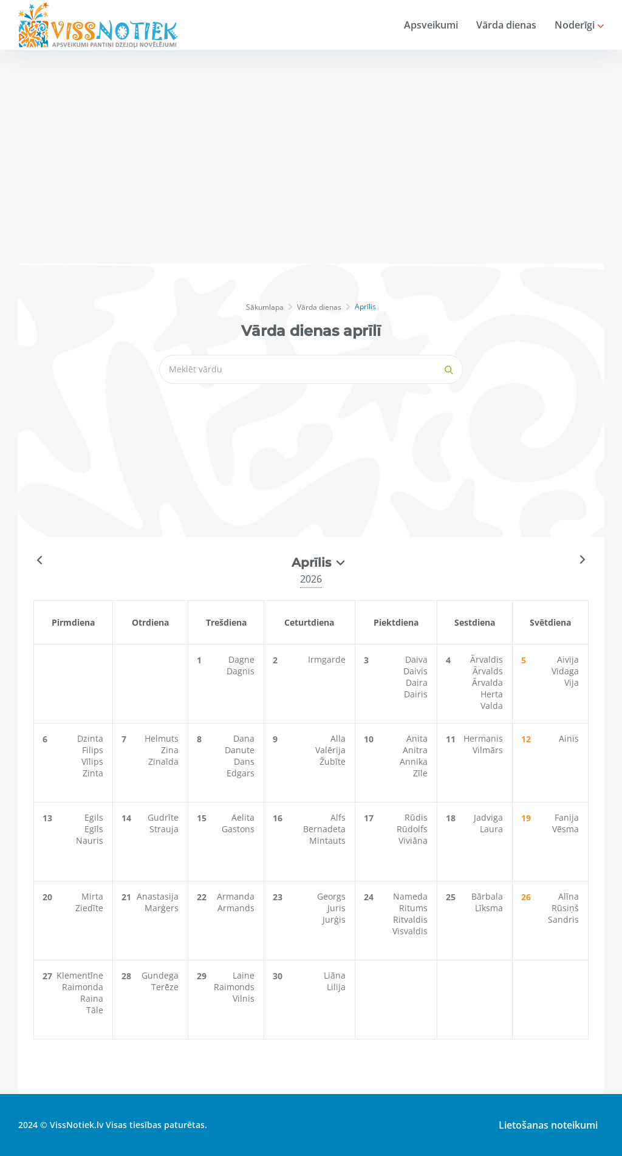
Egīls (93, 829)
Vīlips (92, 761)
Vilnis (244, 998)
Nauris (89, 840)
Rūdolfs (412, 829)
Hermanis (483, 738)
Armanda (236, 896)
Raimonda (82, 987)
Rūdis (416, 817)
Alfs (338, 817)
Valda (491, 705)
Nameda (410, 896)
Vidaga (565, 671)
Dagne (241, 659)
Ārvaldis (486, 659)
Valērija (330, 750)
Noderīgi (579, 25)
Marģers (162, 908)
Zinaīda (163, 761)
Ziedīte (89, 908)
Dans (244, 761)
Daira (417, 682)
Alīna (568, 896)
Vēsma (565, 829)
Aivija (568, 659)
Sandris (563, 919)
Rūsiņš (565, 908)
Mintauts (327, 840)
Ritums (413, 908)
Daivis (415, 671)
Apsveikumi (431, 25)
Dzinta (90, 738)
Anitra (415, 750)
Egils (93, 817)
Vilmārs (488, 750)
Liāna (335, 975)
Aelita (243, 817)
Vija (571, 682)
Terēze (165, 987)
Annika (414, 761)
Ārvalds (488, 671)
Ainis (569, 738)
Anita (417, 738)
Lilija (336, 987)
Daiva (416, 659)
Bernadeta (324, 829)
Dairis (416, 694)
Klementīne (79, 975)
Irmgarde (327, 659)
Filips (92, 750)
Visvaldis (410, 931)
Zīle (420, 773)
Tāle (94, 1010)
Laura (491, 829)
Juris (336, 908)
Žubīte (333, 761)
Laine (244, 975)
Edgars (241, 773)
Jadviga (488, 817)
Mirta (92, 896)
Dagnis (241, 671)
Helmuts (162, 738)
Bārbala (487, 896)
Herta (491, 694)
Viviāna (413, 840)
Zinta (93, 773)
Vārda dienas (506, 25)
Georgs (331, 896)
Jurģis (334, 919)
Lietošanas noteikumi (548, 1125)
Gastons (238, 829)
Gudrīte (163, 817)
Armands (236, 908)
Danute (240, 750)
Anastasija (158, 896)
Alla (338, 738)
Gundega (160, 975)
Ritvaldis (410, 919)
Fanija (567, 817)
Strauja (164, 829)
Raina (91, 998)
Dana (244, 738)
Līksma (489, 908)
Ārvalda (487, 682)
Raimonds (234, 987)
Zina (170, 750)
